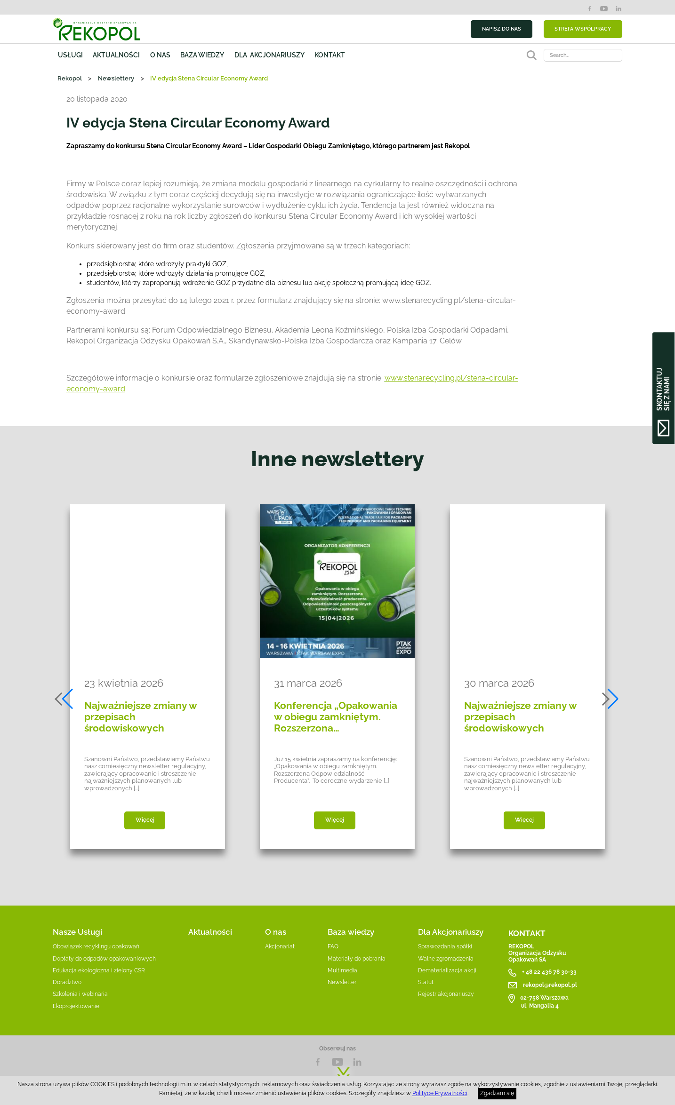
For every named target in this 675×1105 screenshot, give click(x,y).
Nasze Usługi (77, 932)
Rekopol (69, 78)
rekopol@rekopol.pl (550, 985)
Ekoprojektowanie (76, 1006)
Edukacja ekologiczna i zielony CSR (99, 970)
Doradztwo (67, 982)
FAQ (333, 946)
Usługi (70, 55)
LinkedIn (618, 8)
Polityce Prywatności (439, 1093)
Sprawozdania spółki (445, 946)
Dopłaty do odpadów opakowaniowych (104, 958)
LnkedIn (357, 1062)
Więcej (145, 820)
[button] (64, 699)
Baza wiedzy (202, 55)
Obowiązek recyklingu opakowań (96, 946)
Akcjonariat (280, 946)
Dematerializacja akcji (447, 970)
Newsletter (342, 982)
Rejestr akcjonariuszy (446, 994)
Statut (426, 982)
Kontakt (329, 55)
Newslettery (116, 78)
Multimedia (342, 970)
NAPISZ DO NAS (501, 28)
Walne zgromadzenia (446, 958)
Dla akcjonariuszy (269, 55)
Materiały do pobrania (357, 958)
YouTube (604, 8)
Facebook (589, 8)
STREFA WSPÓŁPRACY (582, 28)
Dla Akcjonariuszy (450, 932)
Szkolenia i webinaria (80, 994)
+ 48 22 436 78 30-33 (549, 972)
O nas (160, 55)
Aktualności (116, 55)
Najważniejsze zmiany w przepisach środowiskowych (140, 717)
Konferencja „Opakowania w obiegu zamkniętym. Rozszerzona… (335, 717)
